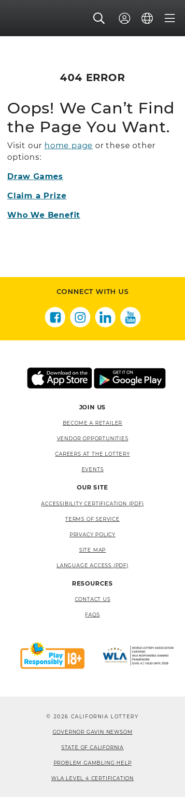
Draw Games (35, 176)
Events (93, 469)
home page (68, 145)
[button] (99, 18)
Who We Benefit (43, 215)
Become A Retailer (93, 423)
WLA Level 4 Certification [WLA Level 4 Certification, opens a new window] (92, 778)
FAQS (92, 615)
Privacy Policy (92, 534)
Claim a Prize (36, 195)
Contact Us (93, 599)
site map (92, 550)
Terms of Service (92, 519)
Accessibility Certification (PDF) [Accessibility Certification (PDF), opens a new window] (92, 504)
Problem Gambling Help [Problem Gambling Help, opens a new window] (93, 763)
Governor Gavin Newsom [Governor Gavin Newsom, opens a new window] (93, 732)
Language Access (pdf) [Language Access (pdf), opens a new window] (92, 565)
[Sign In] (124, 18)
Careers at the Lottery (92, 454)
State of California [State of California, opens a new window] (92, 747)
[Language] (147, 18)
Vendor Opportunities (92, 438)
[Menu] (170, 18)
